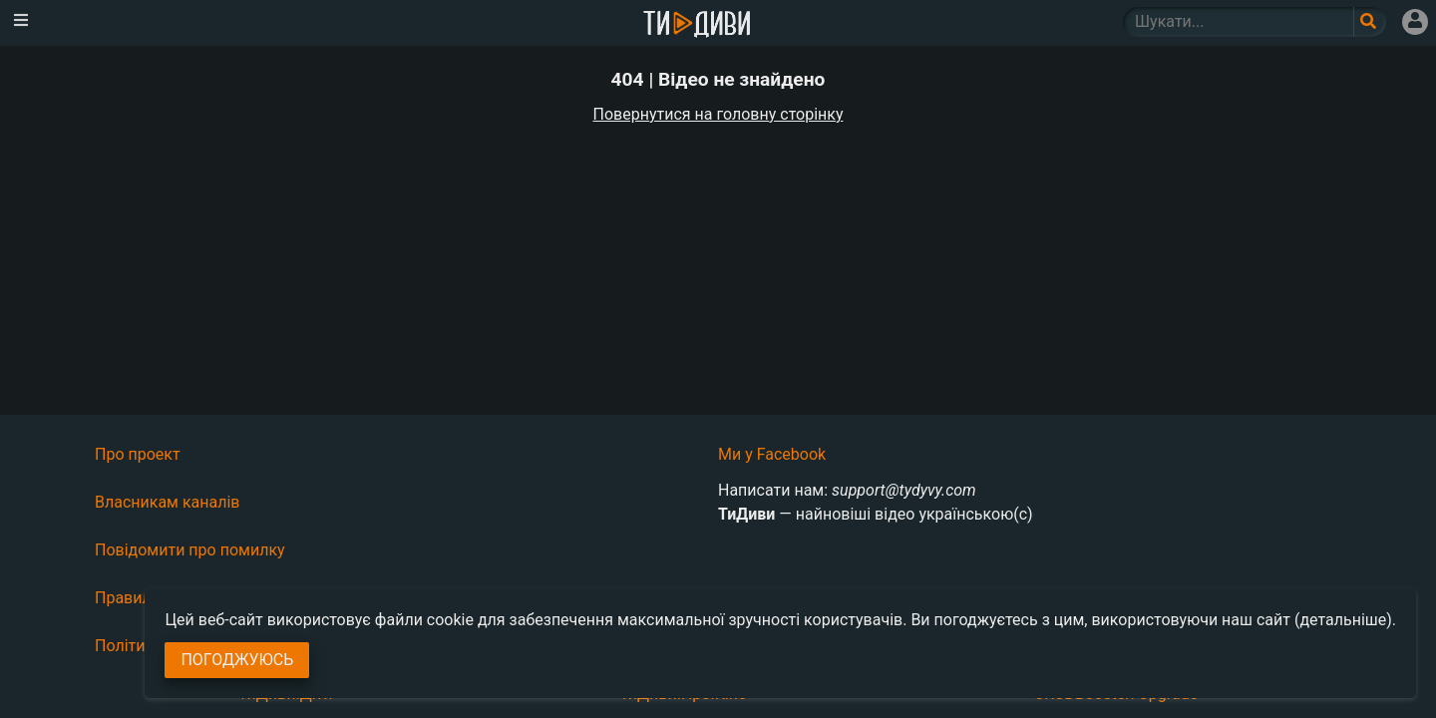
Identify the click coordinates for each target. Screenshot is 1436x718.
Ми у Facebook (772, 454)
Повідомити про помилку (190, 549)
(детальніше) (1343, 619)
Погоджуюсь (236, 659)
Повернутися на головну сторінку (718, 114)
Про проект (137, 454)
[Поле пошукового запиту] (1369, 22)
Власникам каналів (167, 502)
